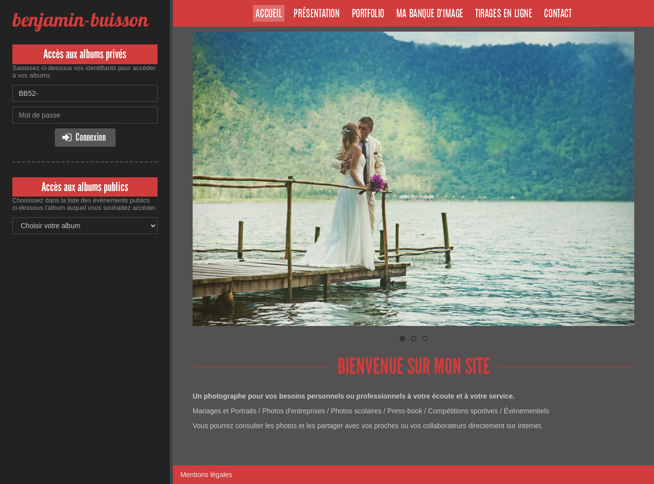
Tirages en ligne (503, 14)
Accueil (268, 14)
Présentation (316, 14)
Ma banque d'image (429, 14)
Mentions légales (206, 475)
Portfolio (368, 14)
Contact (557, 14)
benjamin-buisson (80, 19)
